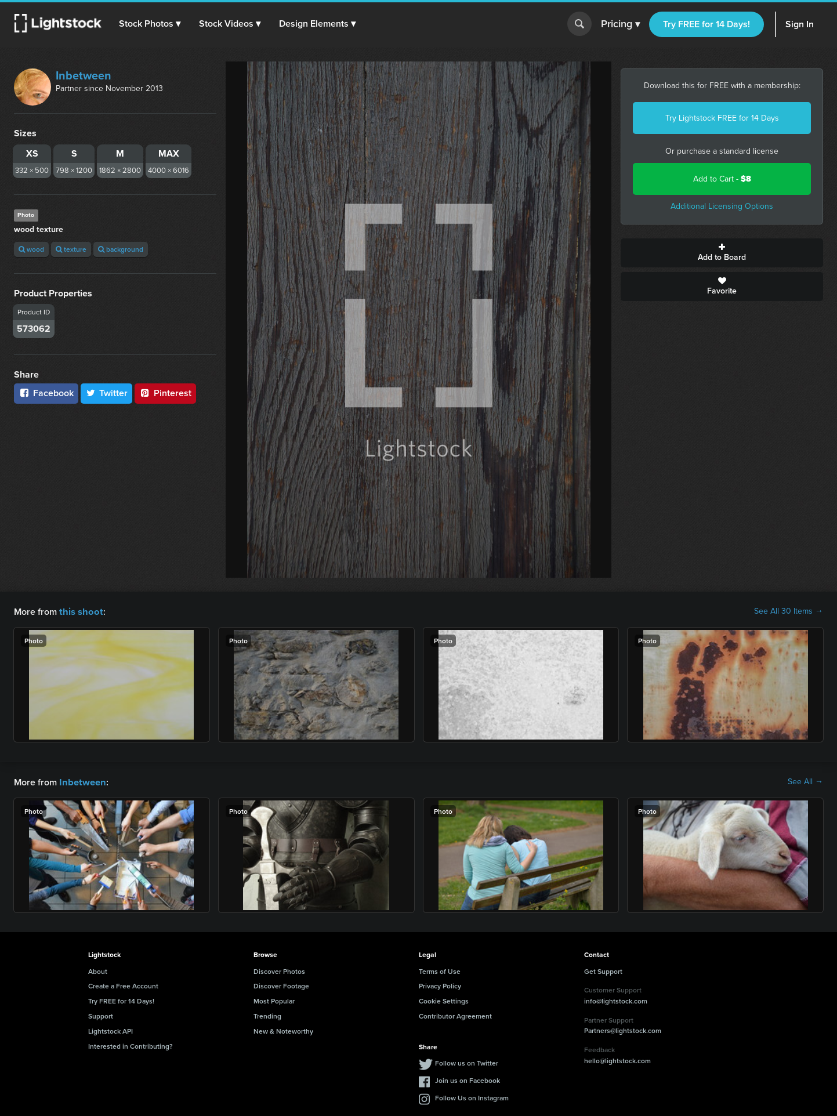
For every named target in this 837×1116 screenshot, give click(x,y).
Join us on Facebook (467, 1079)
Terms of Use (440, 970)
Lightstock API (110, 1030)
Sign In (799, 24)
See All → (805, 781)
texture (71, 249)
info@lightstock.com (615, 1000)
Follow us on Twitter (466, 1062)
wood (31, 249)
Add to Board (722, 253)
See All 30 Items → (788, 611)
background (120, 249)
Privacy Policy (440, 985)
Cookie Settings (444, 1000)
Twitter (106, 393)
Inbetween (83, 75)
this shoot (79, 611)
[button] (150, 23)
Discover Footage (281, 985)
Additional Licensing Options (722, 206)
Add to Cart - (722, 179)
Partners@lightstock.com (622, 1029)
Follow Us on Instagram (472, 1096)
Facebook (46, 393)
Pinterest (165, 393)
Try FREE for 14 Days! (706, 24)
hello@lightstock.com (617, 1059)
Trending (267, 1015)
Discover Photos (279, 970)
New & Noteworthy (283, 1030)
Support (100, 1015)
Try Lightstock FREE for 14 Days (722, 118)
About (97, 970)
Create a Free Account (123, 985)
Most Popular (274, 1000)
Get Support (603, 970)
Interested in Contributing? (130, 1045)
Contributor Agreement (455, 1015)
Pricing (620, 24)
